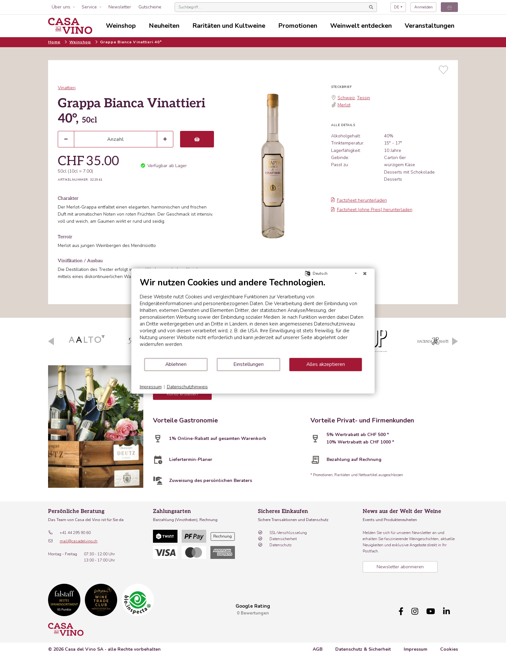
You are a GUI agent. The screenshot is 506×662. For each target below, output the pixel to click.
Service (89, 7)
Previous (51, 341)
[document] (253, 317)
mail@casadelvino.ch (78, 541)
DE (396, 7)
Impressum (415, 652)
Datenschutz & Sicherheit (363, 652)
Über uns (61, 7)
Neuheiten (164, 25)
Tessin (363, 98)
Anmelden (423, 7)
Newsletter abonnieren (400, 567)
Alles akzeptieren (325, 364)
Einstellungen (248, 364)
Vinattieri (67, 88)
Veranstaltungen (429, 25)
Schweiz (346, 98)
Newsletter (119, 7)
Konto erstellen (182, 394)
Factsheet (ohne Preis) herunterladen (371, 210)
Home (54, 42)
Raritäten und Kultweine (228, 25)
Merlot (344, 105)
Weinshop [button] (121, 25)
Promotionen (297, 25)
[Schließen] (365, 273)
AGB (317, 652)
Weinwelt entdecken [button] (361, 25)
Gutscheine (149, 7)
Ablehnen (176, 364)
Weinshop (80, 42)
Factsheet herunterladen (359, 200)
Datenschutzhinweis (187, 387)
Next (455, 341)
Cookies (449, 652)
